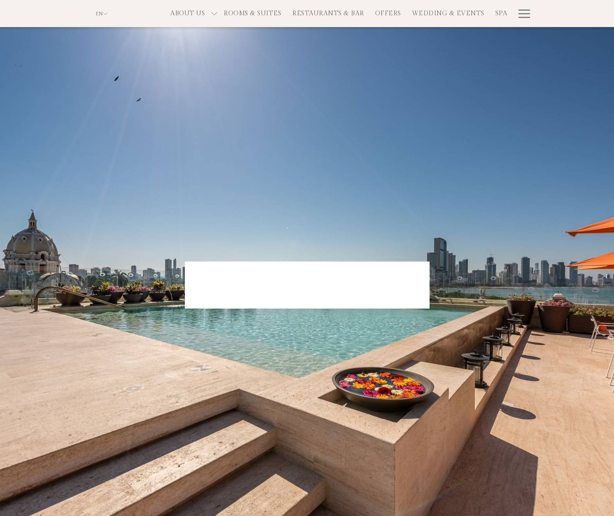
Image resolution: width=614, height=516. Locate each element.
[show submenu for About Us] (214, 13)
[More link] (521, 13)
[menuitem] (187, 13)
